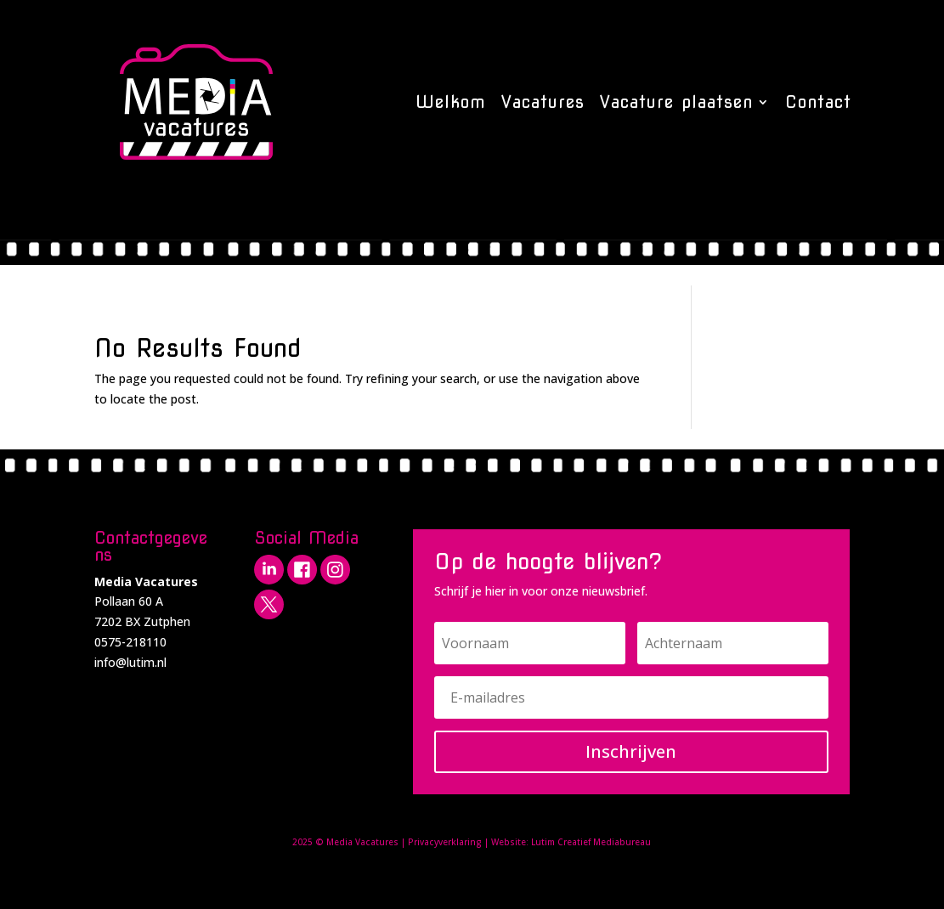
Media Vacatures (362, 842)
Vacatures (543, 102)
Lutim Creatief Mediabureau (591, 842)
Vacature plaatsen (676, 102)
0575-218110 (130, 642)
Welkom (450, 102)
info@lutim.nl (130, 662)
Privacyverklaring (445, 842)
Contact (818, 102)
